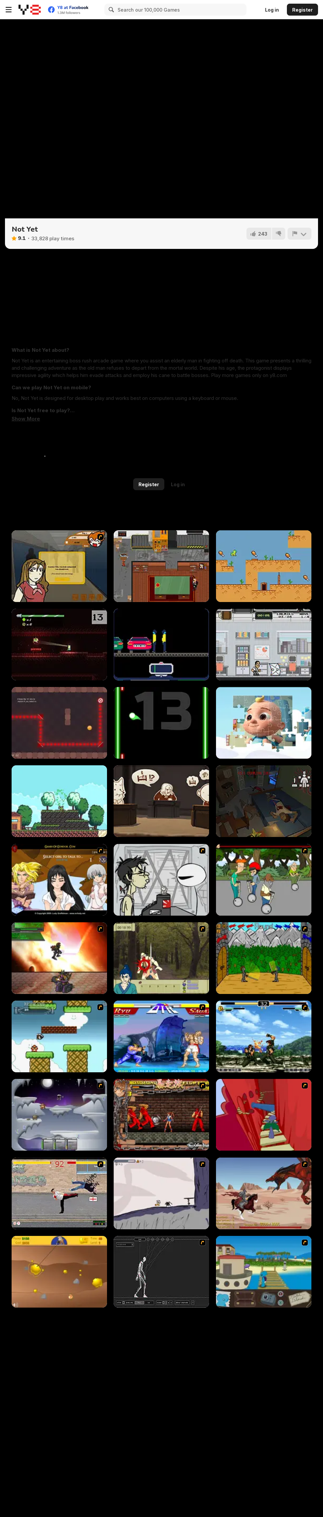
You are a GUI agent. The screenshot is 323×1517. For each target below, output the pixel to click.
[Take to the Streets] (59, 1193)
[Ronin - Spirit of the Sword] (161, 958)
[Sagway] (263, 880)
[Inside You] (59, 644)
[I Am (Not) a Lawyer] (161, 801)
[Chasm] (263, 1115)
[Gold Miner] (59, 1272)
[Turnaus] (263, 958)
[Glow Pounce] (161, 723)
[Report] (299, 234)
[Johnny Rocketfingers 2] (161, 880)
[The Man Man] (263, 801)
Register (302, 10)
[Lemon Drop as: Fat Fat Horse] (263, 566)
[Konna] (59, 801)
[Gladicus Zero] (59, 958)
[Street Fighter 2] (161, 1036)
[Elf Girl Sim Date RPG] (59, 880)
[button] (26, 418)
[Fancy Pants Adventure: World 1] (161, 1193)
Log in (272, 10)
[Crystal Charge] (59, 723)
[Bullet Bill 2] (59, 1036)
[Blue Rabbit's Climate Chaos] (263, 1272)
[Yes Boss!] (161, 566)
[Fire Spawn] (263, 1193)
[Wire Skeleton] (161, 1272)
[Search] (110, 10)
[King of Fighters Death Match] (263, 1036)
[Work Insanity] (263, 644)
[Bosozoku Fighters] (161, 1115)
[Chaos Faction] (59, 1115)
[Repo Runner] (161, 644)
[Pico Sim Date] (59, 566)
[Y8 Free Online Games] (30, 10)
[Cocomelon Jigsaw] (263, 723)
